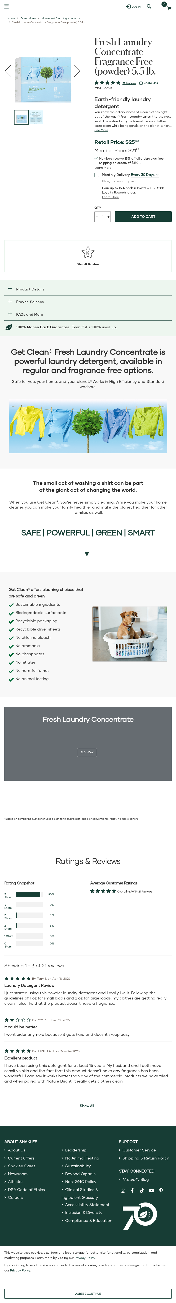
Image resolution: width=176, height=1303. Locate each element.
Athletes (16, 1181)
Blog (135, 1179)
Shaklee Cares (21, 1165)
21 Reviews (129, 83)
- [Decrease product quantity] (96, 216)
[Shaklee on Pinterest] (161, 1190)
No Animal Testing (82, 1158)
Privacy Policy (85, 1258)
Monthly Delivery (112, 174)
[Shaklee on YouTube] (151, 1190)
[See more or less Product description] (101, 130)
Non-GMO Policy (80, 1181)
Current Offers (21, 1158)
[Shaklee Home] (25, 6)
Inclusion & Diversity (83, 1212)
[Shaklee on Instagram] (123, 1190)
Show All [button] (87, 1106)
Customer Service (139, 1150)
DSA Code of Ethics (26, 1189)
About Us (17, 1150)
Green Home (28, 18)
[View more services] (148, 83)
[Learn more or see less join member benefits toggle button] (103, 168)
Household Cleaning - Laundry (61, 18)
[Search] (148, 6)
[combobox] (145, 174)
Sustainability (78, 1165)
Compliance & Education (88, 1220)
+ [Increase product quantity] (108, 216)
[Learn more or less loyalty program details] (110, 197)
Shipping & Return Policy (145, 1158)
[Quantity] (103, 217)
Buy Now (87, 752)
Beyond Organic (80, 1173)
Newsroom (18, 1173)
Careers (15, 1197)
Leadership (75, 1150)
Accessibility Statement (87, 1204)
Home (11, 18)
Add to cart (143, 216)
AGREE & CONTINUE (88, 1293)
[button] (88, 289)
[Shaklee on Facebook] (132, 1190)
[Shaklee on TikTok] (142, 1188)
